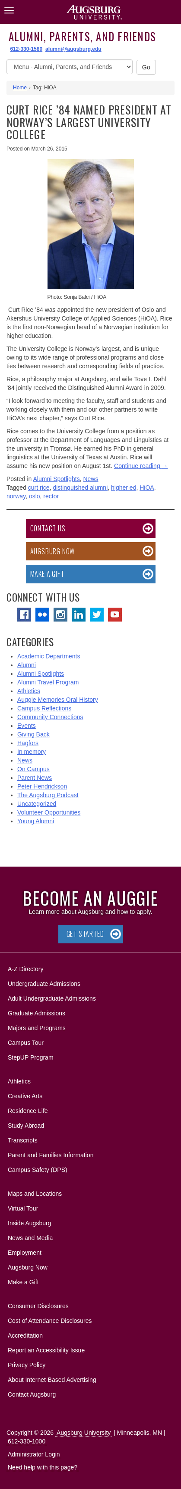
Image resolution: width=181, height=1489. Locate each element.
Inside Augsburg (29, 1223)
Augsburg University (84, 1432)
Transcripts (23, 1140)
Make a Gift (47, 574)
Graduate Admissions (36, 1013)
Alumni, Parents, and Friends (82, 36)
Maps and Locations (35, 1193)
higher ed (123, 487)
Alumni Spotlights (56, 478)
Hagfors (27, 743)
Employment (24, 1252)
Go (146, 67)
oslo (34, 496)
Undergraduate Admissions (44, 983)
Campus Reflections (44, 708)
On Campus (33, 769)
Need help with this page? (42, 1467)
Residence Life (28, 1110)
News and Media (30, 1237)
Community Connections (50, 716)
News (90, 478)
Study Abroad (26, 1125)
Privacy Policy (26, 1364)
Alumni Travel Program (48, 682)
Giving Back (33, 734)
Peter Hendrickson (42, 786)
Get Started (85, 934)
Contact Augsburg (32, 1394)
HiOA (147, 487)
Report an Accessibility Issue (46, 1350)
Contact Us (48, 528)
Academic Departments (48, 656)
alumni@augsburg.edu (73, 49)
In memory (31, 751)
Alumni (26, 664)
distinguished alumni (80, 487)
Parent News (34, 777)
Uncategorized (36, 803)
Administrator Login (34, 1454)
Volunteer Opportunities (48, 812)
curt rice (39, 487)
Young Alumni (35, 821)
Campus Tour (26, 1042)
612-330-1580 (26, 49)
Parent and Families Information (50, 1155)
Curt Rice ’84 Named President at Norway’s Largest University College (88, 122)
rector (51, 496)
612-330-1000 (26, 1441)
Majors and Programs (36, 1026)
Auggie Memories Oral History (57, 699)
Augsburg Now (52, 551)
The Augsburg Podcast (48, 795)
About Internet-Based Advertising (52, 1379)
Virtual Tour (23, 1208)
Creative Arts (25, 1096)
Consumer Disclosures (38, 1305)
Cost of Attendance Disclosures (50, 1320)
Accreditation (25, 1335)
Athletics (28, 690)
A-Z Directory (25, 968)
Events (26, 725)
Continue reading (141, 465)
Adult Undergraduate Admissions (52, 998)
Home (20, 88)
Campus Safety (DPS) (37, 1169)
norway (15, 496)
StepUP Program (31, 1057)
